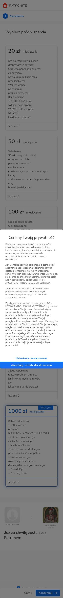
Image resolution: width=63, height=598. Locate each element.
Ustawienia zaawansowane (31, 358)
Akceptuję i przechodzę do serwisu (31, 365)
